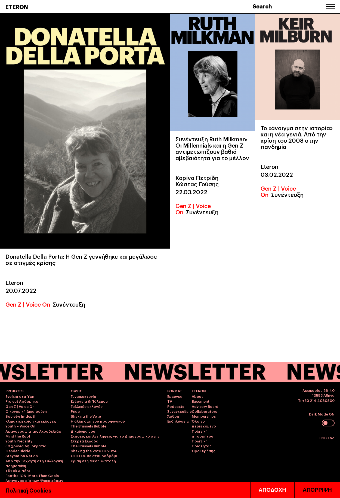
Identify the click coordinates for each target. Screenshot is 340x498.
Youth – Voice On (20, 425)
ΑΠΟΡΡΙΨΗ (317, 490)
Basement (200, 401)
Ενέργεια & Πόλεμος (89, 401)
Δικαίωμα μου (83, 431)
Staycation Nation (21, 455)
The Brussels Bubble (88, 425)
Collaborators (204, 411)
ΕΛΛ (331, 437)
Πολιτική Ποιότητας (202, 443)
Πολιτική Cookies (28, 490)
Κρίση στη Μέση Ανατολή (93, 460)
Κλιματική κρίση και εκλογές (30, 420)
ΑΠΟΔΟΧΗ (272, 490)
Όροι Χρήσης (203, 450)
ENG (323, 437)
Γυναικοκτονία (83, 396)
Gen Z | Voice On (27, 304)
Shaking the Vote (86, 416)
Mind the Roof (17, 435)
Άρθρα (173, 416)
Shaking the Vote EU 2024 (94, 450)
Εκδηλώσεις (178, 420)
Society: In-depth (20, 416)
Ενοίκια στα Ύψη (19, 396)
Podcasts (175, 406)
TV (169, 401)
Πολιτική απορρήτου (202, 433)
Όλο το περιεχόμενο (204, 423)
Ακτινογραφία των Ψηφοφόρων (34, 480)
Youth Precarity (18, 440)
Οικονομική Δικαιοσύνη (26, 411)
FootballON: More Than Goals (32, 475)
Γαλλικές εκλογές (87, 406)
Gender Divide (17, 450)
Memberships (204, 416)
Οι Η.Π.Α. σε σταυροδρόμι (94, 455)
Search (262, 6)
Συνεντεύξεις (179, 411)
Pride (75, 411)
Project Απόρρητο (21, 401)
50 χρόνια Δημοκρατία (26, 445)
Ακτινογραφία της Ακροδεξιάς (33, 431)
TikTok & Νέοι (17, 470)
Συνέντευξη (69, 304)
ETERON (16, 6)
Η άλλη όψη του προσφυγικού (98, 420)
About (197, 396)
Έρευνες (174, 396)
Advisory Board (205, 406)
